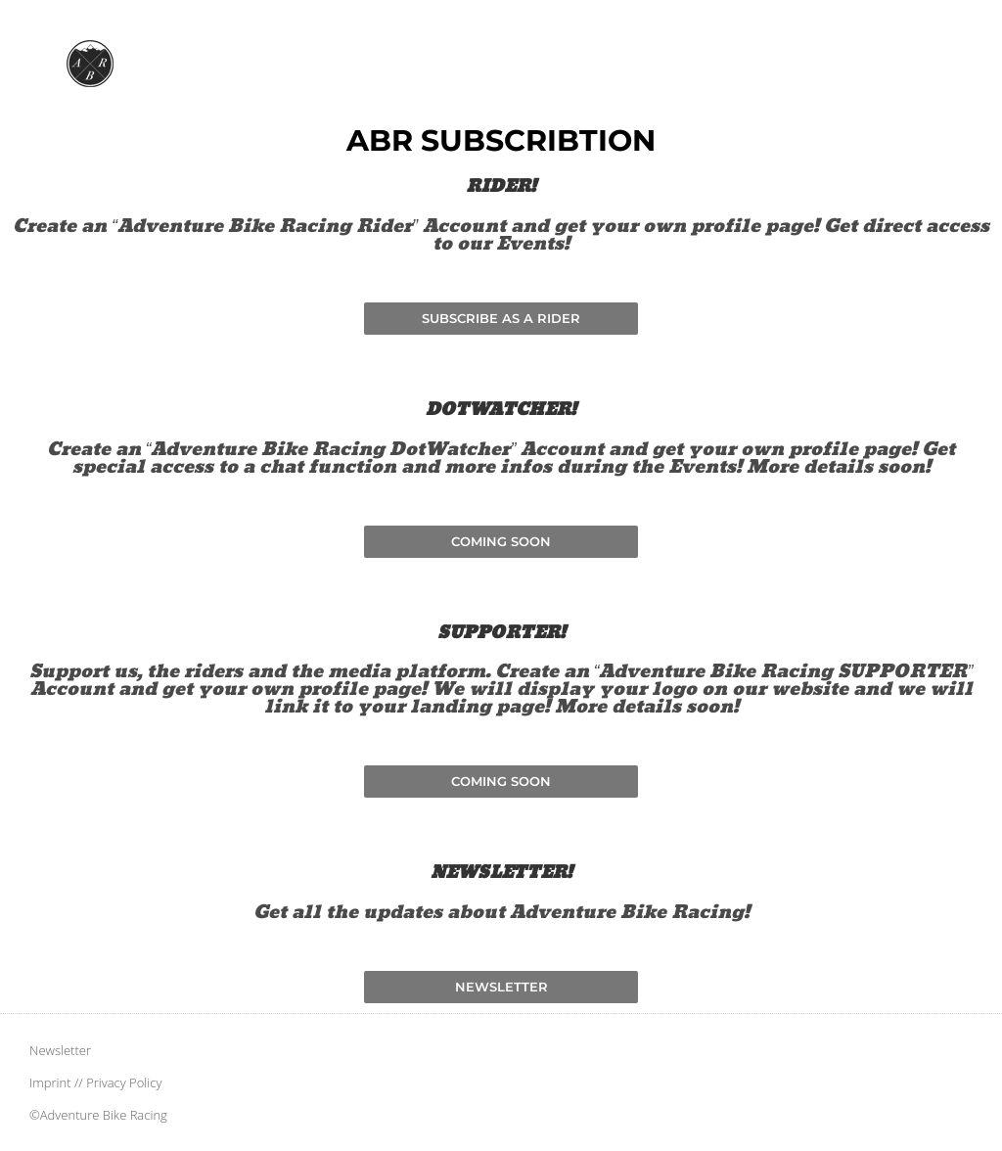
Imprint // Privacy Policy (95, 1082)
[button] (501, 542)
